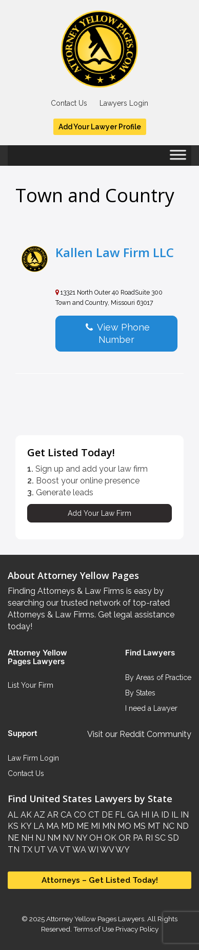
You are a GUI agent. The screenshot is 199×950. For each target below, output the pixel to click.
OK (109, 838)
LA (37, 826)
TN (13, 850)
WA (78, 850)
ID (164, 815)
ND (181, 826)
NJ (39, 838)
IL (173, 815)
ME (81, 826)
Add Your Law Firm (99, 513)
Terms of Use (93, 929)
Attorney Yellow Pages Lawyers (95, 919)
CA (65, 815)
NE (13, 838)
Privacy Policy (136, 929)
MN (107, 826)
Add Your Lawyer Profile (99, 127)
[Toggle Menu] (178, 158)
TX (25, 850)
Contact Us (69, 103)
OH (94, 838)
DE (106, 815)
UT (39, 850)
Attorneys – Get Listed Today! (100, 880)
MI (94, 826)
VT (64, 850)
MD (66, 826)
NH (26, 838)
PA (137, 838)
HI (144, 815)
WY (122, 850)
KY (24, 826)
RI (148, 838)
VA (52, 850)
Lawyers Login (123, 103)
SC (159, 838)
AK (25, 815)
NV (67, 838)
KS (13, 826)
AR (51, 815)
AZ (38, 815)
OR (123, 838)
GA (132, 815)
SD (172, 838)
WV (106, 850)
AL (13, 815)
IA (154, 815)
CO (79, 815)
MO (123, 826)
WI (92, 850)
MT (153, 826)
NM (53, 838)
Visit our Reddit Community (139, 734)
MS (138, 826)
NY (80, 838)
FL (119, 815)
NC (167, 826)
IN (183, 815)
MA (51, 826)
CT (92, 815)
